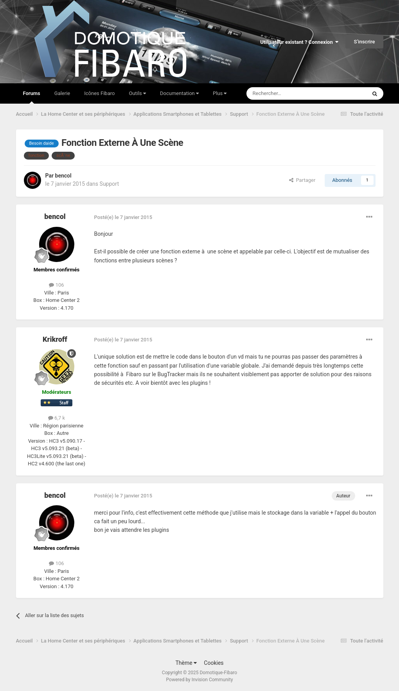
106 (56, 285)
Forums (31, 97)
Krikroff (55, 339)
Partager (302, 180)
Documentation (179, 93)
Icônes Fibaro (99, 93)
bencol (63, 175)
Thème (186, 663)
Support (109, 184)
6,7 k (56, 418)
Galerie (62, 93)
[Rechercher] (290, 93)
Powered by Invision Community (199, 679)
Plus (219, 93)
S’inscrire (364, 42)
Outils (137, 93)
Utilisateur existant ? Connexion (299, 42)
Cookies (213, 663)
